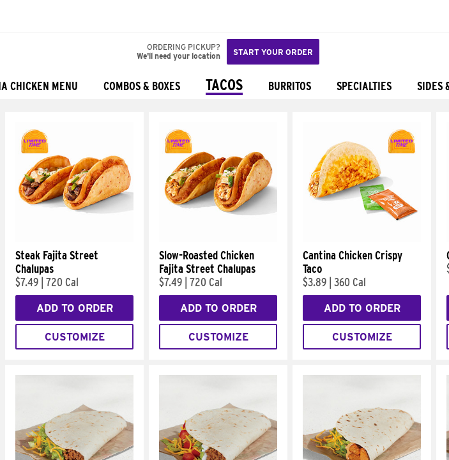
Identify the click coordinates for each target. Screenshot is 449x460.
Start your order (273, 52)
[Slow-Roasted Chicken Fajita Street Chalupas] (218, 239)
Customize (75, 337)
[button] (52, 16)
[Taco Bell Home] (22, 16)
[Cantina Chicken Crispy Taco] (362, 239)
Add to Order (74, 308)
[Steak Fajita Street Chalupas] (74, 239)
